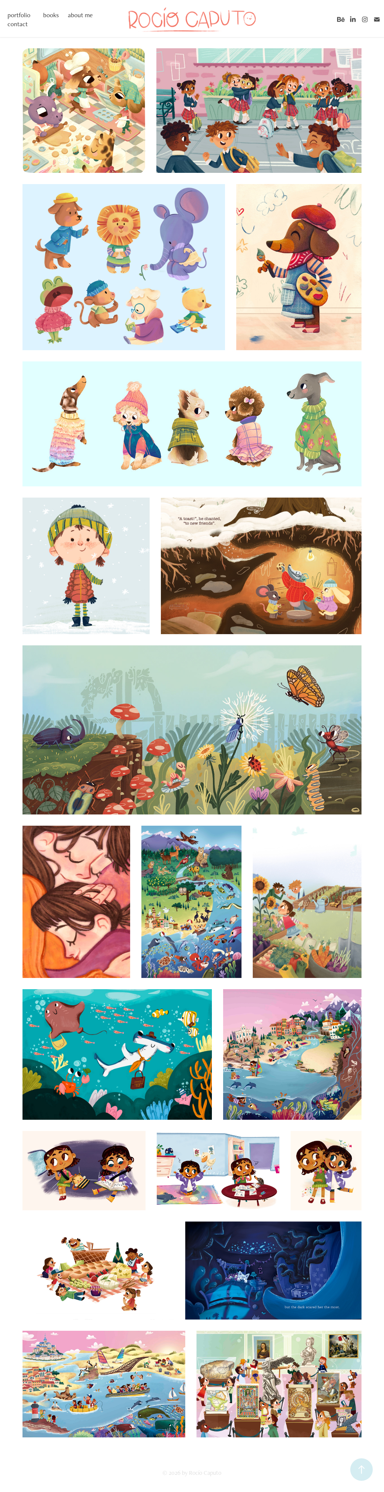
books (51, 15)
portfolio (19, 15)
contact (18, 24)
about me (80, 15)
